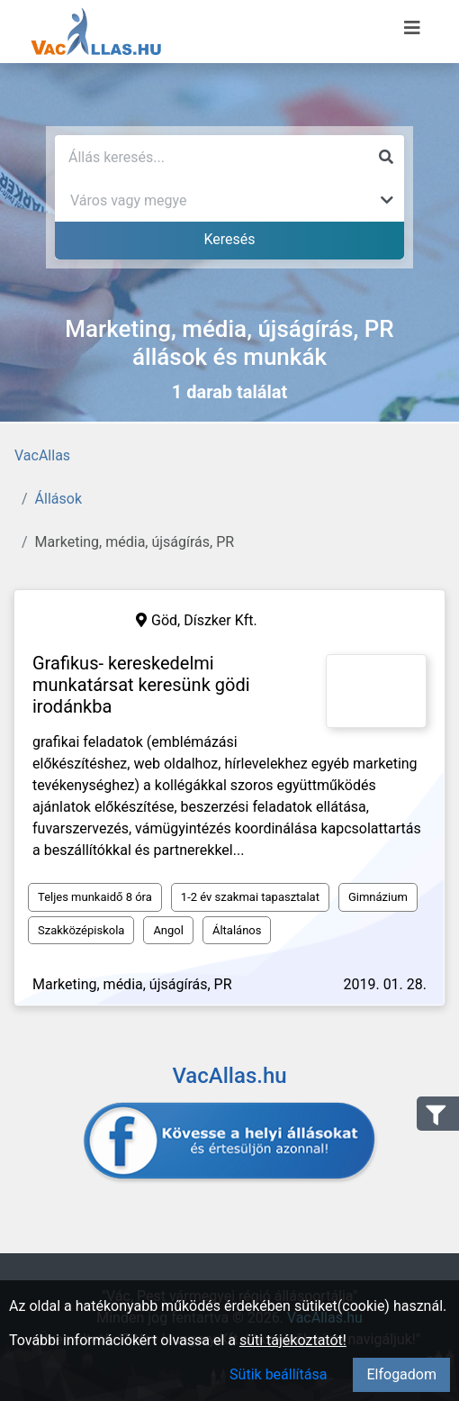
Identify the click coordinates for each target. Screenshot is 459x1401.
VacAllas (42, 455)
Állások (58, 498)
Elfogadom (401, 1374)
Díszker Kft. (220, 620)
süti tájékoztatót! (292, 1340)
